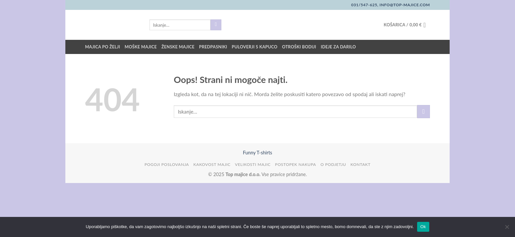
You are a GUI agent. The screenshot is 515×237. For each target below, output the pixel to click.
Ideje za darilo (338, 46)
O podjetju (333, 164)
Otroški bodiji (299, 46)
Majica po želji (102, 46)
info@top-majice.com (404, 4)
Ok (423, 226)
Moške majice (141, 46)
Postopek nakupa (295, 164)
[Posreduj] (216, 25)
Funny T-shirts (257, 152)
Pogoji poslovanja (167, 164)
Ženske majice (177, 46)
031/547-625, (364, 4)
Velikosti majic (252, 164)
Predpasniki (213, 46)
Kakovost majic (212, 164)
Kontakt (360, 164)
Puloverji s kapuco (255, 46)
